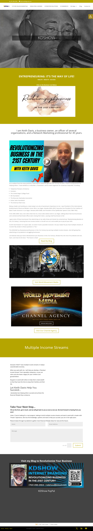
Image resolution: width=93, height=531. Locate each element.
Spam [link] (11, 528)
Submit (78, 445)
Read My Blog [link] (46, 241)
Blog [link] (80, 6)
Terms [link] (2, 528)
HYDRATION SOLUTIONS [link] (51, 6)
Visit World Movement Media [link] (46, 282)
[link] (90, 16)
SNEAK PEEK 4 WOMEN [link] (36, 6)
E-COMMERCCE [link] (64, 6)
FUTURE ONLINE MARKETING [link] (20, 6)
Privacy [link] (7, 528)
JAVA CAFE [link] (7, 6)
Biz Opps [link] (73, 6)
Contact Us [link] (87, 6)
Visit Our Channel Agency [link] (46, 330)
